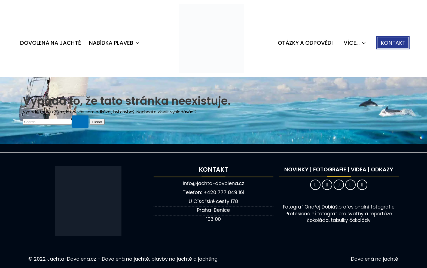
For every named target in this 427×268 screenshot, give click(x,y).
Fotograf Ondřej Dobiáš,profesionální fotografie (339, 207)
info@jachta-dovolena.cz (213, 183)
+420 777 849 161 (223, 192)
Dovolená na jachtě (50, 43)
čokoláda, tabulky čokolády (339, 220)
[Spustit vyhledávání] (80, 121)
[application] (136, 42)
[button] (393, 43)
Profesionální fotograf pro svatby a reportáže (338, 213)
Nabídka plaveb (114, 42)
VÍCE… (354, 42)
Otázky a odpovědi (305, 43)
